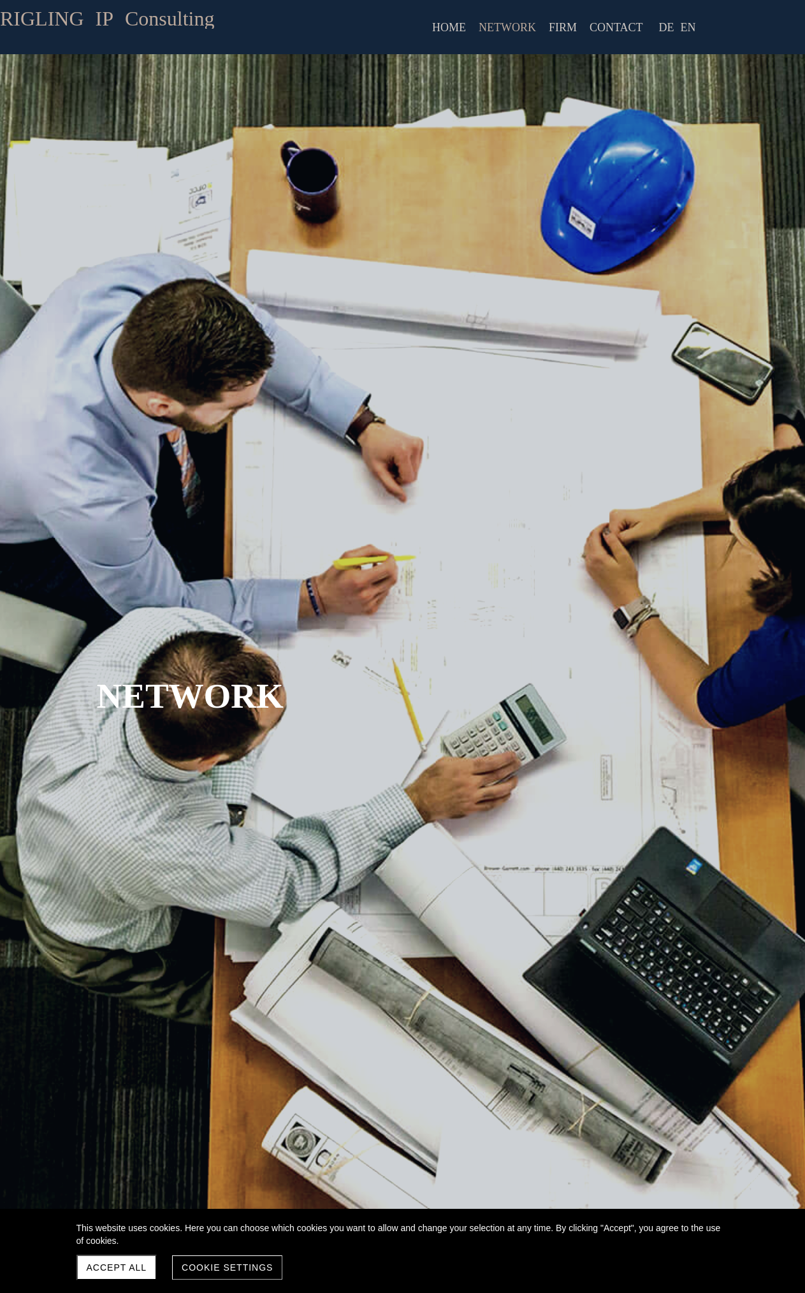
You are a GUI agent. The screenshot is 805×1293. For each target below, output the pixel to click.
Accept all (117, 1267)
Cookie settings (227, 1267)
